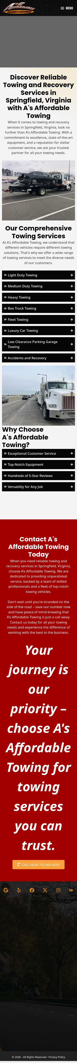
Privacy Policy (57, 1059)
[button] (38, 277)
